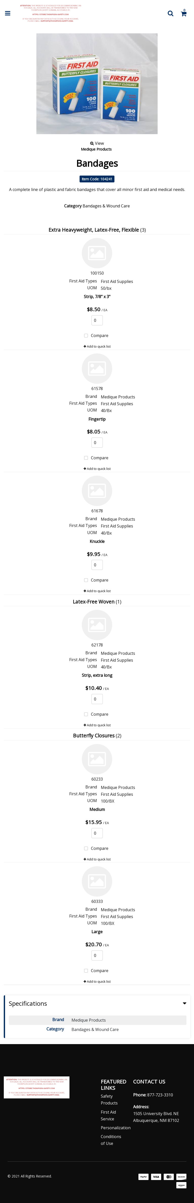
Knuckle (97, 541)
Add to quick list (97, 346)
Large (97, 931)
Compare (95, 336)
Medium (97, 809)
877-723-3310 (160, 1095)
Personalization (116, 1127)
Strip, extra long (97, 675)
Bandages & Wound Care (106, 206)
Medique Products (96, 149)
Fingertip (97, 419)
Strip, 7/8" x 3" (97, 296)
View (97, 143)
